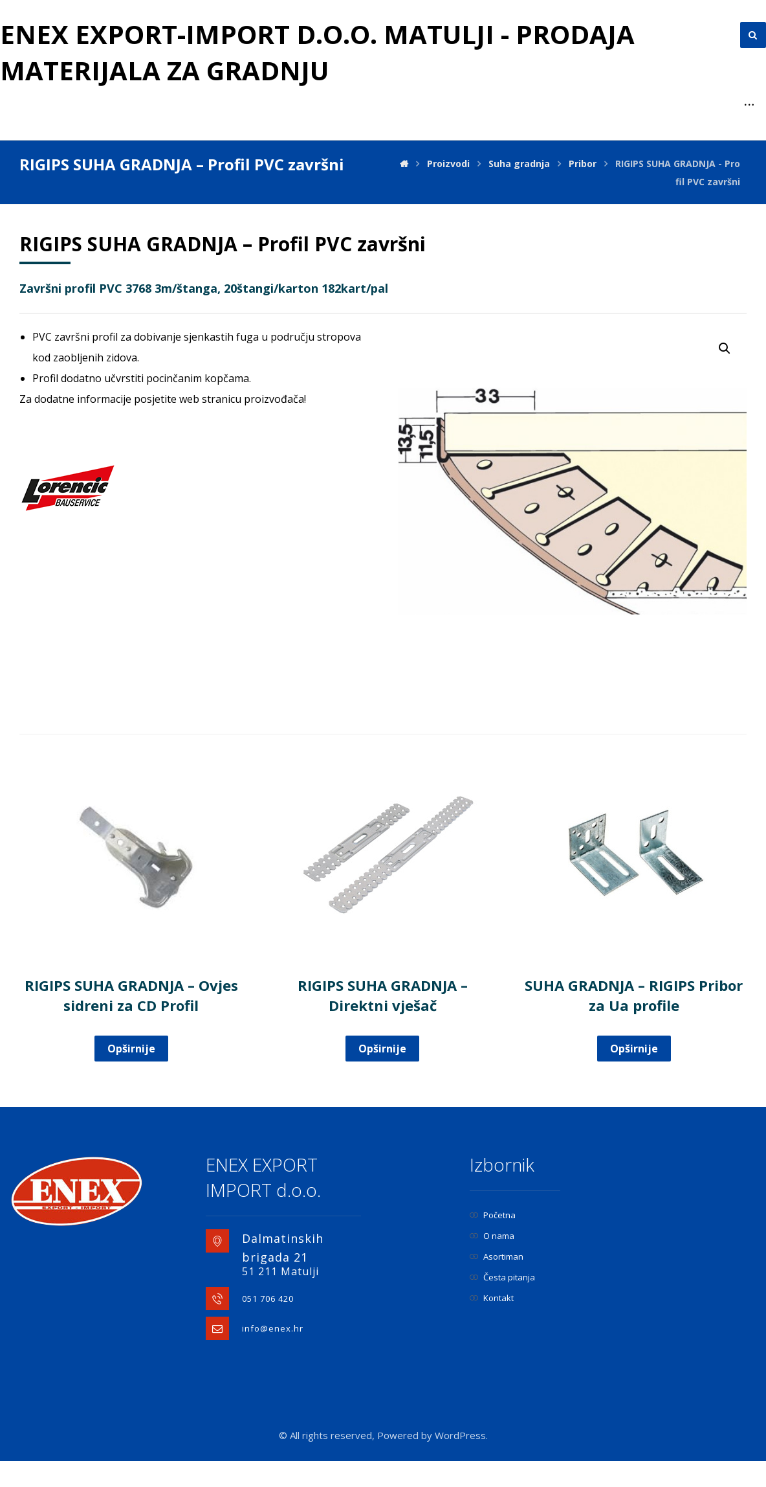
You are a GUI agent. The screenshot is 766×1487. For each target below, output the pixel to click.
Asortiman (496, 1256)
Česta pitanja (502, 1277)
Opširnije (131, 1048)
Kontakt (492, 1298)
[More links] (749, 105)
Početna (493, 1215)
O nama (492, 1236)
